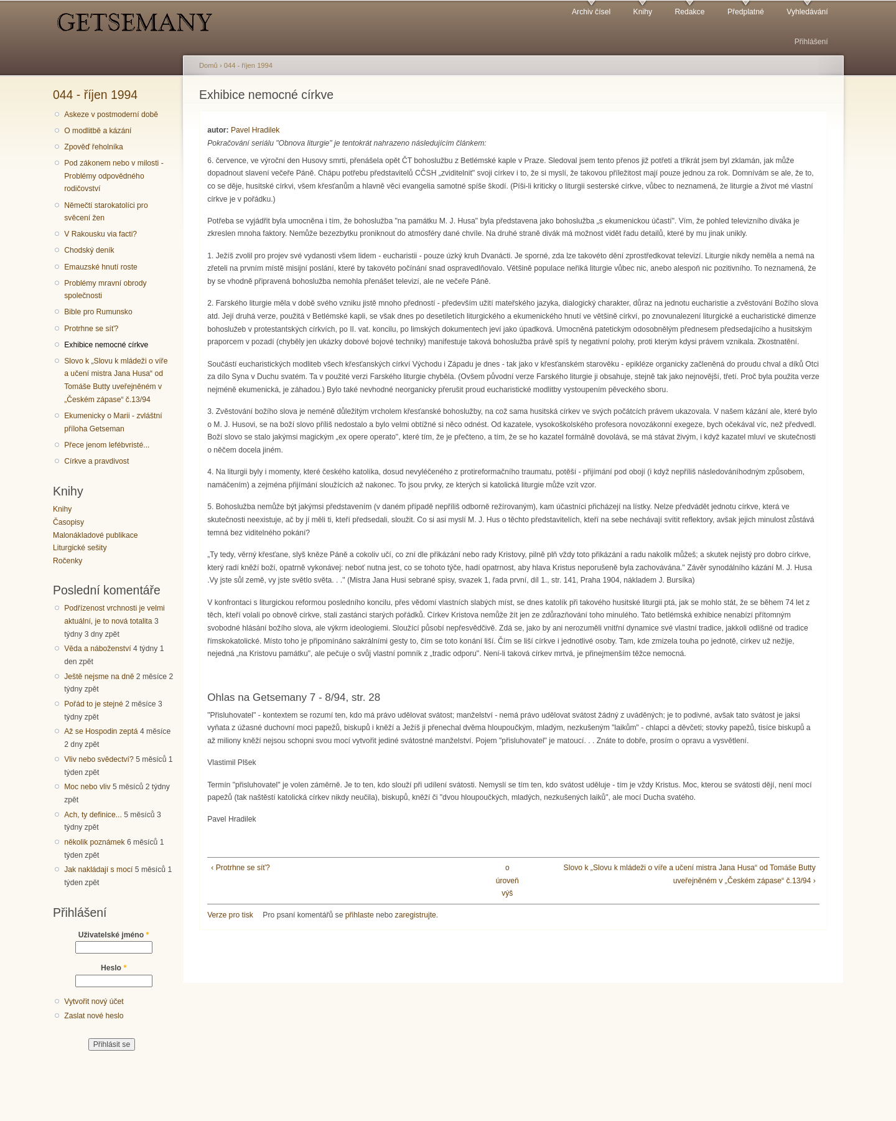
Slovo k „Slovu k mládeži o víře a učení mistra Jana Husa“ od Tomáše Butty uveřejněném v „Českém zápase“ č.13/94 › (690, 874)
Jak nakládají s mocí (98, 869)
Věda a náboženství (97, 648)
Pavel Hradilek (255, 130)
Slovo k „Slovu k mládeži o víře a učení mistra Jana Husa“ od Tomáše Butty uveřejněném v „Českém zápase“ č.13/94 (115, 380)
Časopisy (68, 522)
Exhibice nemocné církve (106, 344)
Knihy (642, 11)
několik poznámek (94, 842)
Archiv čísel (591, 11)
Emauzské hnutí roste (101, 267)
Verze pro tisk (230, 915)
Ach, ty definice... (93, 814)
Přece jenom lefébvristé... (106, 445)
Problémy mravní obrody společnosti (105, 290)
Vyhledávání (807, 11)
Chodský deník (89, 250)
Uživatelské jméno (113, 935)
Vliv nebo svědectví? (99, 759)
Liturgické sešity (79, 547)
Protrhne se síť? (91, 328)
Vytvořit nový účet (94, 1001)
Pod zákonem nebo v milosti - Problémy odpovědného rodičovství (113, 176)
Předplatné (745, 11)
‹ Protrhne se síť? (240, 867)
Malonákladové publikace (95, 535)
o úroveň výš (507, 880)
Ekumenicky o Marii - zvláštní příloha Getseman (113, 422)
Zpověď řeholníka (93, 147)
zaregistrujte (415, 915)
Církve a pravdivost (96, 461)
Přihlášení (811, 41)
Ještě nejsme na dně (99, 676)
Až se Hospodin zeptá (101, 731)
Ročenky (67, 560)
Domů (208, 65)
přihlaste (359, 915)
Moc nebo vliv (87, 786)
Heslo (113, 968)
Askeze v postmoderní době (111, 114)
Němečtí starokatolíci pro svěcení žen (105, 212)
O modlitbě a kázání (97, 130)
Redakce (689, 11)
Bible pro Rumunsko (98, 311)
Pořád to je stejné (93, 704)
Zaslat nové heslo (93, 1015)
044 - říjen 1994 (95, 94)
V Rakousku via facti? (100, 234)
